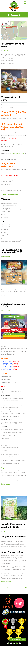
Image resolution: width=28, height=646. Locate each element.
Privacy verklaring (14, 596)
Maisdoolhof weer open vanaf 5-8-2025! (13, 526)
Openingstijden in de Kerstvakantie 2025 (11, 251)
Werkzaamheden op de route (12, 45)
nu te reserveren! (17, 487)
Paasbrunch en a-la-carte (11, 99)
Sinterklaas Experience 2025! (13, 305)
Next (26, 587)
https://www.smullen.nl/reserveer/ (17, 153)
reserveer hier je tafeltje (6, 581)
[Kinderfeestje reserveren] (17, 639)
